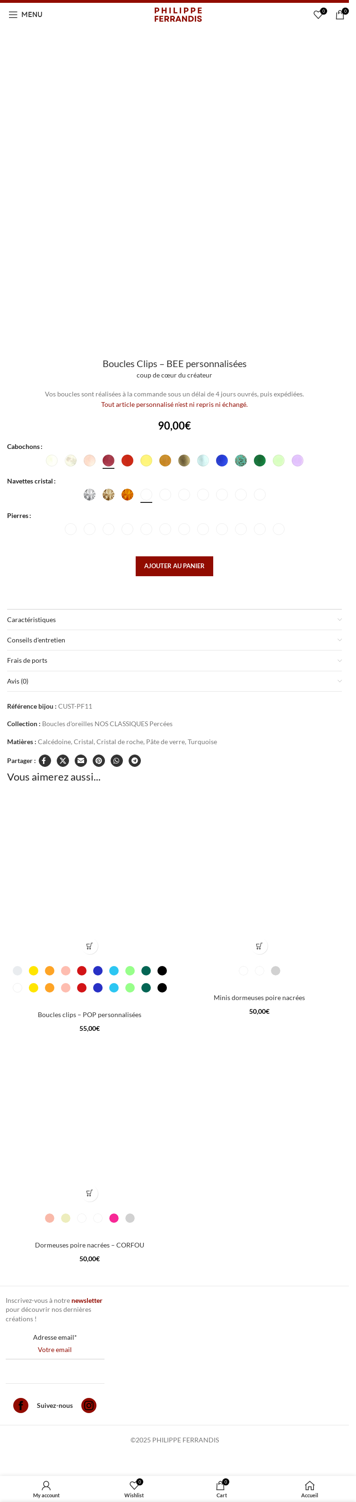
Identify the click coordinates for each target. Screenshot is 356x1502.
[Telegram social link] (135, 761)
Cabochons (23, 446)
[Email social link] (81, 761)
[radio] (52, 460)
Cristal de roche (119, 742)
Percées (161, 724)
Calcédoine (54, 742)
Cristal (84, 742)
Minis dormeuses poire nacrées (259, 997)
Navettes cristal (30, 481)
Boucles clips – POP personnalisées (89, 1014)
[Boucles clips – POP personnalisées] (89, 876)
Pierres (17, 515)
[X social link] (63, 761)
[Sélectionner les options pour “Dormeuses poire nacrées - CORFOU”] (89, 1193)
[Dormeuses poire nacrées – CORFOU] (89, 1123)
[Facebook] (20, 1406)
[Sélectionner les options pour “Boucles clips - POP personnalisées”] (89, 946)
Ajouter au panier (174, 566)
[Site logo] (178, 14)
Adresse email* (55, 1337)
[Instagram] (88, 1406)
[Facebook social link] (45, 761)
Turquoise (202, 742)
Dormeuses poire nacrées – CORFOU (89, 1245)
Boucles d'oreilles (67, 724)
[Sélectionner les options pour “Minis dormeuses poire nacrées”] (259, 946)
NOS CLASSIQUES (121, 724)
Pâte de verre (165, 742)
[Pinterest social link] (99, 761)
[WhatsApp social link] (117, 761)
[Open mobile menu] (25, 14)
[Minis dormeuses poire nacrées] (259, 876)
